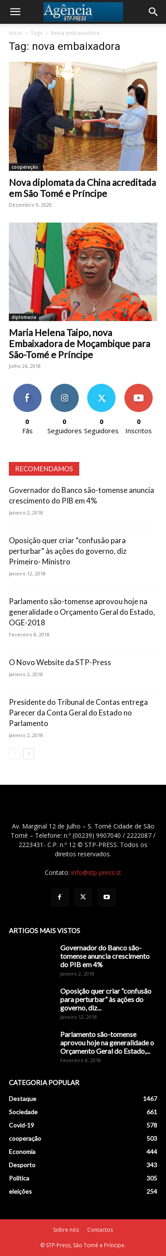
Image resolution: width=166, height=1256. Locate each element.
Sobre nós (66, 1229)
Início (15, 33)
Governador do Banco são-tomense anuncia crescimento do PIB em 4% (105, 955)
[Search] (153, 12)
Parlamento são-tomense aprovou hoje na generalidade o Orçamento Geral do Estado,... (107, 1042)
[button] (15, 12)
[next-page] (28, 753)
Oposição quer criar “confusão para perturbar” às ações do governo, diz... (105, 999)
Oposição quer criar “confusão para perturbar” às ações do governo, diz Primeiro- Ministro (68, 551)
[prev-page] (14, 753)
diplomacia (24, 317)
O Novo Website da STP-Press (60, 662)
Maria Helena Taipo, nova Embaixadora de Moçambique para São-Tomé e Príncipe (79, 343)
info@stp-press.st (96, 872)
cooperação (25, 167)
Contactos (100, 1229)
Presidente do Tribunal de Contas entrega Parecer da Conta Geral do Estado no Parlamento (78, 712)
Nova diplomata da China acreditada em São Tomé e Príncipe (82, 188)
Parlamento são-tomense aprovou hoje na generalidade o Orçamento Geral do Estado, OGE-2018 (82, 612)
